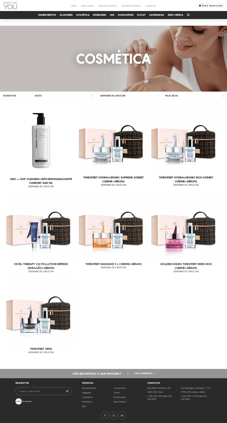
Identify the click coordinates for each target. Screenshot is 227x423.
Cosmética (83, 14)
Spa (112, 14)
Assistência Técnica (131, 6)
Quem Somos (87, 6)
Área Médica (175, 14)
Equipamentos (47, 14)
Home (73, 6)
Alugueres (66, 14)
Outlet (141, 14)
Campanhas (156, 14)
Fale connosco (143, 373)
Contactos (150, 6)
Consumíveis (126, 14)
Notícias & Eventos (108, 6)
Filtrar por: (9, 95)
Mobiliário (100, 14)
